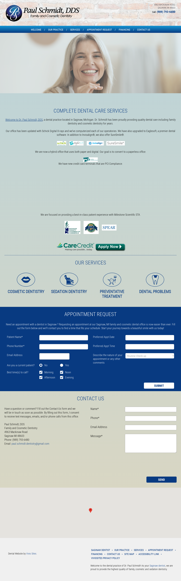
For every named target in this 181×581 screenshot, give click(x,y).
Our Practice (55, 29)
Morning (48, 372)
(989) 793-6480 (166, 12)
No (46, 365)
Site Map (129, 554)
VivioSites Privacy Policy (105, 558)
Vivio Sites (31, 553)
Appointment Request (99, 29)
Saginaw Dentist (100, 550)
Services (75, 29)
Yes (67, 365)
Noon (68, 372)
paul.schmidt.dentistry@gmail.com (30, 443)
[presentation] (112, 371)
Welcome (36, 29)
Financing (124, 29)
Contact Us (143, 29)
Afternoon (49, 377)
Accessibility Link (149, 554)
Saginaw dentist (157, 565)
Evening (69, 377)
